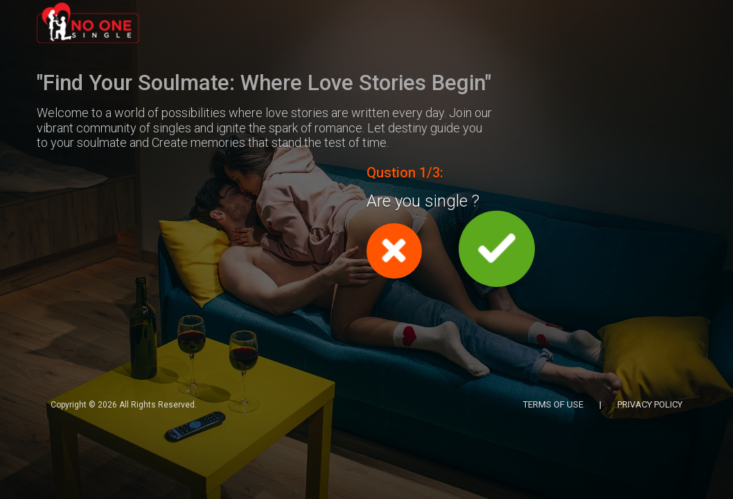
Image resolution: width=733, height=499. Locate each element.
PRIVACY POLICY (649, 404)
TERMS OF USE (553, 404)
